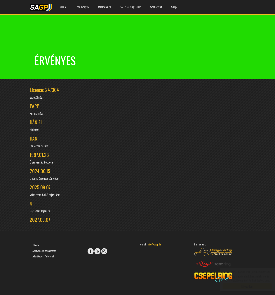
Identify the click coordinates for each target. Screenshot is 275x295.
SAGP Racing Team (130, 7)
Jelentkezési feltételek (43, 256)
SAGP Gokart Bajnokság (41, 7)
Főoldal (63, 7)
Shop (174, 7)
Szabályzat (156, 7)
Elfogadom (244, 286)
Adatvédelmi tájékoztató (44, 251)
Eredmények (82, 7)
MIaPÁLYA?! (104, 7)
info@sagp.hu (154, 244)
